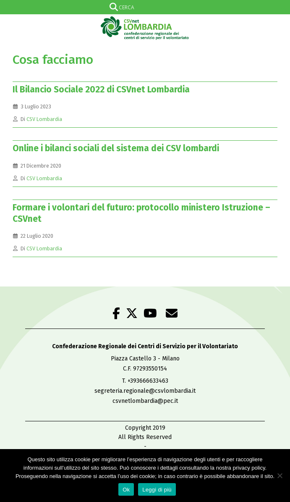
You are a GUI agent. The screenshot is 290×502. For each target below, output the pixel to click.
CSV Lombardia (44, 119)
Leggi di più (157, 489)
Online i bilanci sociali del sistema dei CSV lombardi (116, 148)
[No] (279, 475)
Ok (126, 489)
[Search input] (143, 7)
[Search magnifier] (283, 7)
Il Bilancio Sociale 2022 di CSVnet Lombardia (101, 89)
